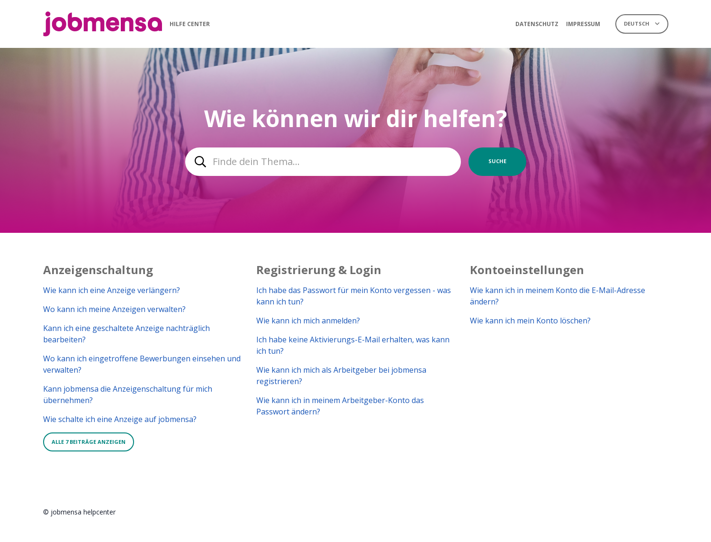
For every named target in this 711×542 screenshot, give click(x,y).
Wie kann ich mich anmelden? (308, 320)
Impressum (583, 24)
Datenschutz (536, 24)
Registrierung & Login (318, 269)
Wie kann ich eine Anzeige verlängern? (111, 290)
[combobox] (323, 161)
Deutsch (637, 23)
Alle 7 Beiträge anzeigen (89, 441)
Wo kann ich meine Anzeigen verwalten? (114, 309)
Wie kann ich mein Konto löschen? (530, 320)
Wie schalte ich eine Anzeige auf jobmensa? (120, 419)
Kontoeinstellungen (527, 269)
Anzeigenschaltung (98, 269)
